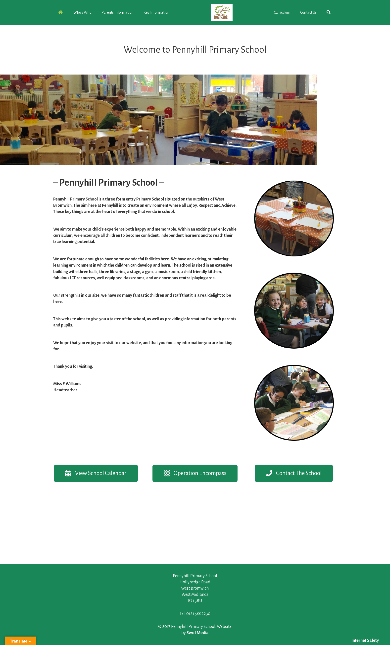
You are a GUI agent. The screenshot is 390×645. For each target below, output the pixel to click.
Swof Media (197, 633)
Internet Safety (365, 640)
